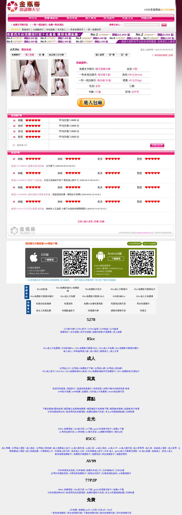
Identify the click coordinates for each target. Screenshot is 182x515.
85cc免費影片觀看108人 (93, 296)
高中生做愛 (85, 332)
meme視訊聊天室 (116, 391)
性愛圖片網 (93, 310)
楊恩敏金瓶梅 (116, 408)
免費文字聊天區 (20, 25)
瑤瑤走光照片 (94, 473)
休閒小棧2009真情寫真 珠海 (116, 388)
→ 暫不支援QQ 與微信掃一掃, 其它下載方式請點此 (94, 280)
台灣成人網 (100, 368)
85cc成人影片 (48, 371)
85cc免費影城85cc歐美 (76, 371)
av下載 (89, 429)
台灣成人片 (65, 368)
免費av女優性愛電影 (93, 303)
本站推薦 (50, 29)
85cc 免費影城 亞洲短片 (128, 371)
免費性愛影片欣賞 (95, 411)
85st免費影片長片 (93, 289)
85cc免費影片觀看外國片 (42, 296)
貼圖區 (85, 391)
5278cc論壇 (93, 329)
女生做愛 (74, 332)
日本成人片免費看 (98, 391)
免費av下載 (118, 429)
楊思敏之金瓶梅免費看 (74, 408)
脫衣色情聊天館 (107, 513)
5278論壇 (114, 329)
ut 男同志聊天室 (66, 432)
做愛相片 (64, 332)
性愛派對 (68, 303)
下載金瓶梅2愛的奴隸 (52, 408)
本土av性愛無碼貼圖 (114, 411)
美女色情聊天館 (74, 513)
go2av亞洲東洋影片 (103, 429)
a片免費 (73, 510)
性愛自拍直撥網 (43, 303)
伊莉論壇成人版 (81, 351)
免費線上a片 (84, 510)
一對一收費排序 (93, 29)
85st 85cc (61, 371)
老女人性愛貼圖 (43, 310)
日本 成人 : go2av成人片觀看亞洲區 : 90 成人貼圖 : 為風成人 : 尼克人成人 (138, 451)
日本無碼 (80, 470)
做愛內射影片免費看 (102, 332)
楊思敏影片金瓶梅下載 (97, 408)
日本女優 (120, 470)
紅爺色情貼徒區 (109, 473)
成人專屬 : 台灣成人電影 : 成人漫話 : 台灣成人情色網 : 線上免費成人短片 (36, 448)
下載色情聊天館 (91, 513)
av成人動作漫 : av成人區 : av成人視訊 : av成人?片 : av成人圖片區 (101, 448)
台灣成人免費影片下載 (82, 368)
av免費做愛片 (125, 473)
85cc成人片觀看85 (119, 289)
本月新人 (61, 29)
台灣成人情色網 (114, 368)
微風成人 (104, 351)
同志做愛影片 (108, 454)
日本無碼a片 (108, 470)
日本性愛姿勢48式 (56, 411)
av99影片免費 (64, 391)
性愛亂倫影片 (68, 310)
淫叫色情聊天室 (123, 513)
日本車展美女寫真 (66, 470)
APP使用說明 (134, 243)
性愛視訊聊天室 (118, 303)
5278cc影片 (81, 329)
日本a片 (102, 510)
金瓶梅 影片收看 (132, 408)
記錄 (102, 221)
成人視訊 (94, 351)
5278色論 (104, 329)
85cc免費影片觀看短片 (144, 289)
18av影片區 (79, 429)
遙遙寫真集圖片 (84, 388)
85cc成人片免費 (67, 296)
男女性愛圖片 (143, 303)
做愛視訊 (96, 454)
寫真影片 (71, 388)
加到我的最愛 (160, 55)
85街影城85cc (119, 296)
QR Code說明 (150, 243)
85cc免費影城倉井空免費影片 (102, 371)
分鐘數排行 (38, 29)
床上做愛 (117, 332)
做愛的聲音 (121, 454)
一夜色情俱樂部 (58, 513)
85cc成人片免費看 (144, 296)
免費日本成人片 (93, 470)
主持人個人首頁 (85, 221)
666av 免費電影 (65, 429)
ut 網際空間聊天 (105, 432)
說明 (171, 55)
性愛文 (143, 310)
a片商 (94, 510)
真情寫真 (97, 388)
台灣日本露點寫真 (59, 473)
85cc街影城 (42, 289)
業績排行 (26, 29)
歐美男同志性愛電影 (75, 411)
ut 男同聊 (80, 432)
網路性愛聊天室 (118, 310)
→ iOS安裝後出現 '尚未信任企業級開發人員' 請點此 (47, 280)
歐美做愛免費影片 (63, 454)
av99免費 (76, 391)
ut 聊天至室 (91, 432)
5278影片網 (69, 329)
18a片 (109, 510)
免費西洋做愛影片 (82, 454)
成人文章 (114, 351)
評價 (96, 221)
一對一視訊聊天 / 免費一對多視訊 (47, 25)
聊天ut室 (119, 432)
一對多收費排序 (75, 29)
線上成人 (67, 351)
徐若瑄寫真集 (59, 388)
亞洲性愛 (130, 411)
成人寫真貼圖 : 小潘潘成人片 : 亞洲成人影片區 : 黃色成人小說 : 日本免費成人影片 (64, 451)
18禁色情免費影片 (77, 473)
